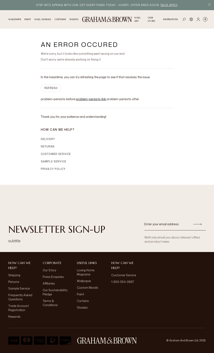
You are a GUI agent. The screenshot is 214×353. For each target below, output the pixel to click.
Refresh (51, 88)
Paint (80, 294)
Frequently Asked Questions (20, 297)
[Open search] (184, 19)
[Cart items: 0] (205, 19)
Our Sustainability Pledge (55, 292)
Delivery (48, 139)
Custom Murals (87, 288)
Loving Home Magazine (85, 272)
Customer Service (56, 154)
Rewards (14, 317)
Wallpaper (84, 281)
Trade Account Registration (18, 308)
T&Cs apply (169, 5)
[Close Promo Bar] (209, 5)
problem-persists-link (91, 99)
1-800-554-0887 (122, 282)
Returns (48, 146)
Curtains (83, 301)
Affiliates (49, 283)
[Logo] (107, 19)
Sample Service (53, 161)
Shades (82, 307)
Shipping (14, 275)
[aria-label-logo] (107, 340)
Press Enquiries (53, 277)
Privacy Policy (53, 169)
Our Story (49, 270)
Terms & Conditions (50, 303)
